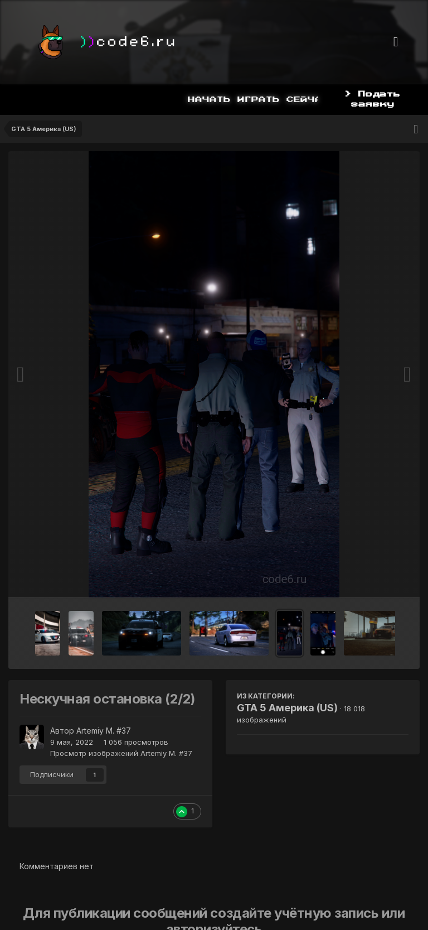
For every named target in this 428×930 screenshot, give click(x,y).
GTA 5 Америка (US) (287, 708)
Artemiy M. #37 (103, 730)
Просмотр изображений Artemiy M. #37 (121, 753)
